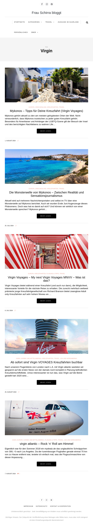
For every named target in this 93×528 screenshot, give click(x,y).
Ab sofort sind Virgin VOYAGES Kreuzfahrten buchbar (46, 362)
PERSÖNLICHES (21, 32)
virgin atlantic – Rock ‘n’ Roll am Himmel (46, 443)
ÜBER (33, 32)
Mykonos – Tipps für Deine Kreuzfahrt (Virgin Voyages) (46, 111)
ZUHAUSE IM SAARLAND (68, 22)
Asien (18, 358)
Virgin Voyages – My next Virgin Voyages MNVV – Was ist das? (46, 279)
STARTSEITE (19, 22)
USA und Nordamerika (68, 358)
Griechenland (40, 107)
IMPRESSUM (28, 506)
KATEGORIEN (34, 22)
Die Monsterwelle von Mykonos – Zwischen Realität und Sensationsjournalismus (46, 194)
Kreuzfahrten (52, 107)
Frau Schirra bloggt (46, 13)
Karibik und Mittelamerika (31, 358)
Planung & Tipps (52, 273)
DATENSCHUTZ (41, 506)
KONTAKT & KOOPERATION (60, 506)
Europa (31, 107)
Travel (48, 22)
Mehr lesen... (46, 131)
